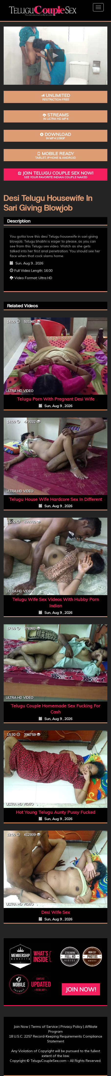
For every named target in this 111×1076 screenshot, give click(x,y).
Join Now (21, 1026)
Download (55, 135)
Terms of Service (44, 1026)
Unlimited (55, 97)
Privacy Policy (71, 1026)
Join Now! (81, 989)
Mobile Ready (55, 155)
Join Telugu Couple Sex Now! (55, 174)
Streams (55, 116)
